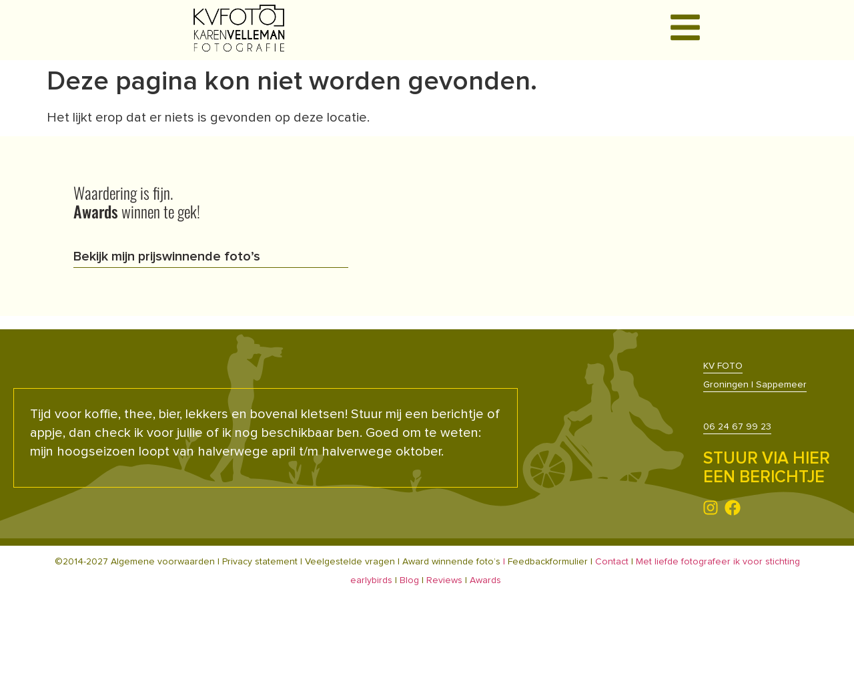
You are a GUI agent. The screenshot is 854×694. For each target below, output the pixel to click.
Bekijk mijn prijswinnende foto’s (166, 256)
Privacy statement (260, 561)
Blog (409, 580)
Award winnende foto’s (451, 561)
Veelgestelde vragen (350, 561)
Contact (611, 561)
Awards (485, 580)
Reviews (444, 580)
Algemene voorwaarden (163, 561)
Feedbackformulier (549, 561)
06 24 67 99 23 (737, 426)
